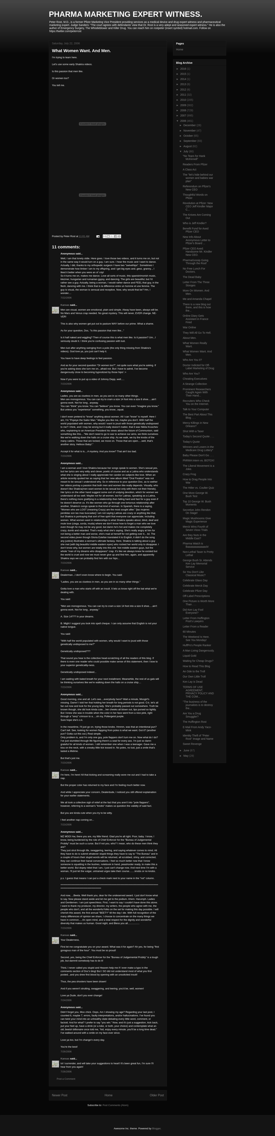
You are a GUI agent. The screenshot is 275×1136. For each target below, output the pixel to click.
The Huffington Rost (194, 721)
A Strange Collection (195, 383)
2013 (183, 84)
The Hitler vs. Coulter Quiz (198, 487)
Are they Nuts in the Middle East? (194, 537)
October (188, 135)
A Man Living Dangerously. (198, 650)
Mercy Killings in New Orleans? (195, 424)
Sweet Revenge (192, 743)
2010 (183, 99)
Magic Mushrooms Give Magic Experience (197, 520)
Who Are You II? (192, 359)
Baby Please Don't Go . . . (198, 455)
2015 (183, 73)
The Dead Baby (192, 277)
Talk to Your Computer (196, 409)
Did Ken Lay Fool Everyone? (193, 611)
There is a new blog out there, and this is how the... (197, 307)
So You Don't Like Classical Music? (194, 573)
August (187, 146)
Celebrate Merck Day (195, 585)
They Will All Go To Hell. (197, 332)
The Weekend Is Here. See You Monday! (196, 638)
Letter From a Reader (195, 626)
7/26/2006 (66, 1051)
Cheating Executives (195, 378)
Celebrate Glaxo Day (195, 580)
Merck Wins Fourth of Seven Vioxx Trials (195, 528)
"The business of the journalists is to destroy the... (198, 705)
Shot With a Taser (193, 431)
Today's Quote (191, 441)
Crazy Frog (189, 474)
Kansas (65, 305)
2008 (183, 110)
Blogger (156, 1128)
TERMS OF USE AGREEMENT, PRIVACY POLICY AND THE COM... (198, 691)
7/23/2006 (66, 383)
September (190, 140)
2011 (183, 94)
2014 (183, 79)
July (186, 151)
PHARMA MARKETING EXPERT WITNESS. (125, 14)
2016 (183, 68)
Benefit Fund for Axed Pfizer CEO (196, 230)
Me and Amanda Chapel (197, 298)
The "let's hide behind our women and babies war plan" (198, 178)
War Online (189, 327)
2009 (183, 105)
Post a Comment (66, 1078)
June (186, 750)
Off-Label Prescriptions (196, 595)
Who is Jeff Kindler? (194, 223)
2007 (183, 115)
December (189, 125)
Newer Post (59, 1095)
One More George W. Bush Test (195, 494)
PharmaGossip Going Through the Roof (195, 262)
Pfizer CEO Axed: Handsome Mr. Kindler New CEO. (197, 252)
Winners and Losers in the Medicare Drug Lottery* (198, 448)
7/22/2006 (66, 297)
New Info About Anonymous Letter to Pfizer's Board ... (196, 240)
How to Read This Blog (196, 666)
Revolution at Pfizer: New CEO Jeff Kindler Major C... (198, 206)
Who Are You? (191, 373)
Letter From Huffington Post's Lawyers (196, 620)
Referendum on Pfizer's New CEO (197, 188)
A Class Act (189, 169)
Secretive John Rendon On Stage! (197, 511)
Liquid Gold (189, 655)
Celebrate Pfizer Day (195, 590)
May (186, 755)
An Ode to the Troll (194, 671)
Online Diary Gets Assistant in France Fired (195, 319)
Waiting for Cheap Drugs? (198, 660)
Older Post (157, 1095)
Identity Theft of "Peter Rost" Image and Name (198, 737)
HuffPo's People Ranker (197, 645)
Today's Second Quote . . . (198, 436)
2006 (183, 120)
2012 (183, 89)
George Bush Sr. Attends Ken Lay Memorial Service (197, 563)
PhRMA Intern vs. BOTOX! (198, 460)
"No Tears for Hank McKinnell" (194, 157)
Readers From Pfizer (195, 164)
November (189, 130)
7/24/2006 (66, 1000)
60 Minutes (189, 631)
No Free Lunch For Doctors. (194, 270)
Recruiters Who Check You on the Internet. (196, 402)
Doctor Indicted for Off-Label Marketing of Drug (198, 367)
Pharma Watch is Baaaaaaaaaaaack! (196, 545)
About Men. (190, 337)
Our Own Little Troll (194, 676)
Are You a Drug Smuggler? (192, 715)
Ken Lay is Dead (192, 681)
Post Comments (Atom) (115, 1105)
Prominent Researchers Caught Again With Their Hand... (197, 392)
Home (109, 1095)
